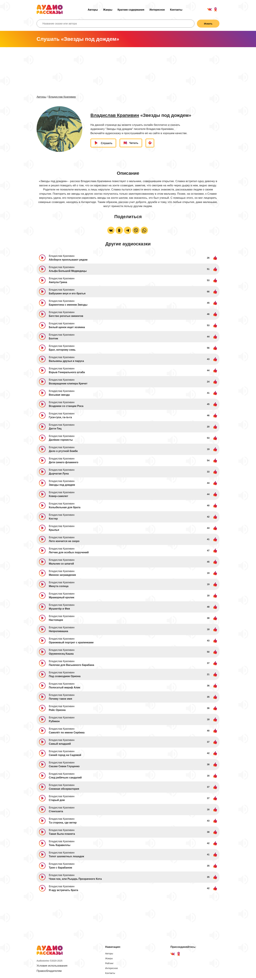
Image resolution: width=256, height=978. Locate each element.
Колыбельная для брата (64, 507)
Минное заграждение (62, 575)
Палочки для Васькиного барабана (71, 665)
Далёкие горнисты (61, 439)
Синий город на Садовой (65, 755)
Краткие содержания (131, 9)
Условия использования (52, 965)
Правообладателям (49, 970)
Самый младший (60, 743)
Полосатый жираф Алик (64, 687)
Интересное (157, 9)
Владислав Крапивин (62, 96)
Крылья (54, 529)
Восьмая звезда (59, 394)
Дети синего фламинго (63, 462)
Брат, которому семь (62, 349)
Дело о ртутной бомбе (63, 451)
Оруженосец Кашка (61, 653)
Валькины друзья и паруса (66, 361)
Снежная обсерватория (64, 788)
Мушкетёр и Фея (59, 608)
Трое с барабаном (60, 867)
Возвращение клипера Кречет (68, 383)
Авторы (93, 9)
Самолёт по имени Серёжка (67, 732)
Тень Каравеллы (59, 845)
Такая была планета (62, 833)
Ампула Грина (58, 282)
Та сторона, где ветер (63, 822)
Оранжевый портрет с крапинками (71, 642)
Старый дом (57, 800)
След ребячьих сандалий (65, 777)
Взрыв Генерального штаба (67, 372)
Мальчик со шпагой (61, 563)
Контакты (176, 9)
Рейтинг (109, 963)
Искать (208, 23)
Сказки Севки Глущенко (64, 766)
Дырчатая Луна (59, 473)
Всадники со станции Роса (66, 406)
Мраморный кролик (61, 597)
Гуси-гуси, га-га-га (60, 417)
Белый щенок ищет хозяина (67, 327)
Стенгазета (56, 811)
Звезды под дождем (62, 484)
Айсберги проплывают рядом (68, 259)
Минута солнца (58, 586)
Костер (53, 518)
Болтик (53, 338)
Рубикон (54, 721)
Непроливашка (58, 631)
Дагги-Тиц (55, 428)
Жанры (107, 9)
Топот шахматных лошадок (66, 856)
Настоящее (56, 620)
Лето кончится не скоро (64, 541)
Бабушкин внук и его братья (67, 293)
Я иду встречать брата (63, 890)
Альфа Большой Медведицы (68, 271)
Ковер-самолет (58, 496)
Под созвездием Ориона (64, 676)
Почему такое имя (60, 698)
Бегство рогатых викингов (66, 316)
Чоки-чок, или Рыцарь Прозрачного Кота (75, 878)
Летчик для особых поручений (69, 552)
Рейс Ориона (57, 710)
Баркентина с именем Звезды (68, 304)
